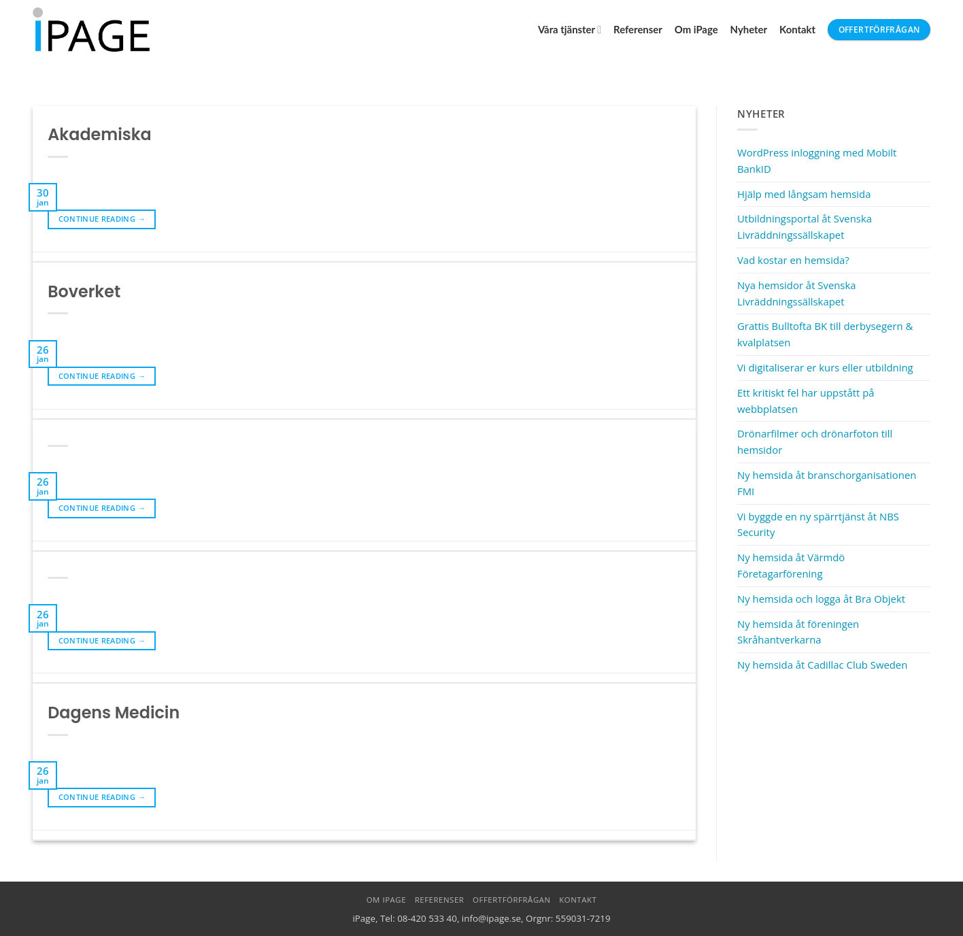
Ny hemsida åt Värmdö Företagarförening (791, 565)
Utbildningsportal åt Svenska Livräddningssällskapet (804, 226)
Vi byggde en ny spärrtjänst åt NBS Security (818, 524)
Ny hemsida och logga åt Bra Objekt (821, 598)
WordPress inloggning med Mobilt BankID (816, 161)
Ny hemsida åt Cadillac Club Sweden (822, 664)
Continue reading (102, 219)
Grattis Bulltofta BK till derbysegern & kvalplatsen (825, 334)
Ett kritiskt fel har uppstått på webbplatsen (806, 401)
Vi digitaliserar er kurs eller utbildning (825, 367)
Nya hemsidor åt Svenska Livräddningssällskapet (796, 293)
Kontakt (797, 29)
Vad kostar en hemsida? (793, 260)
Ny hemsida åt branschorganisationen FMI (826, 483)
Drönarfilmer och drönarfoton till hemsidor (814, 441)
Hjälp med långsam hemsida (804, 194)
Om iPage (696, 29)
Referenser (637, 29)
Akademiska (99, 134)
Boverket (84, 291)
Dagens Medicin (114, 712)
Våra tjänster (569, 29)
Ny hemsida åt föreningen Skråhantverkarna (798, 632)
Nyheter (748, 29)
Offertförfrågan (512, 900)
